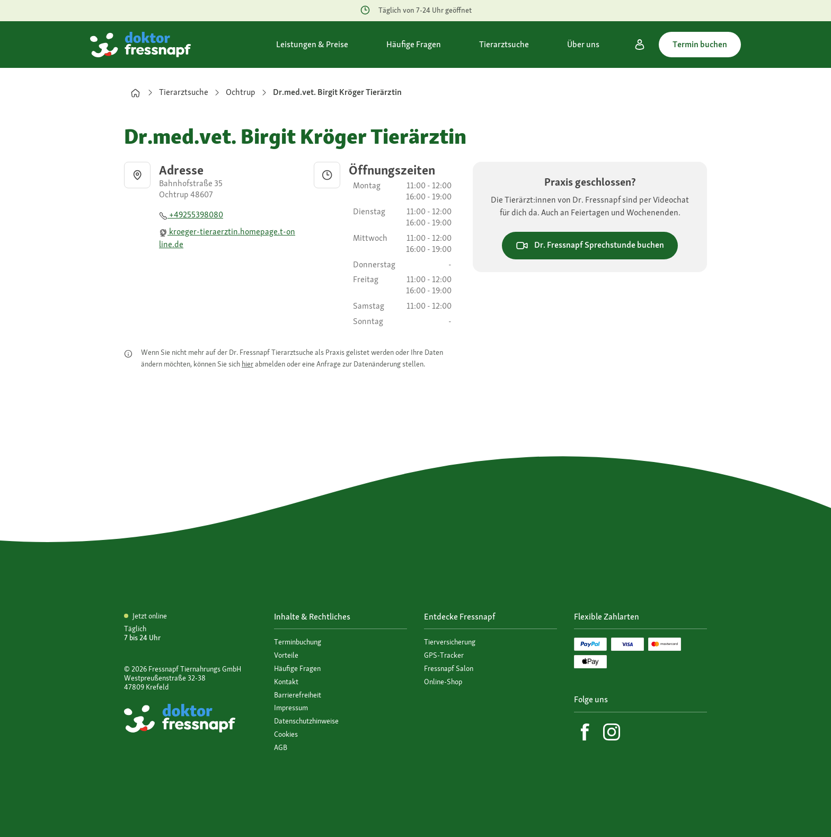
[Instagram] (611, 732)
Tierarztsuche (183, 92)
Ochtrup (240, 92)
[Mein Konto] (639, 44)
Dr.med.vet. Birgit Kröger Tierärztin (337, 92)
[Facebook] (585, 732)
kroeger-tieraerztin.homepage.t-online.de (227, 238)
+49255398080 (191, 214)
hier (247, 364)
